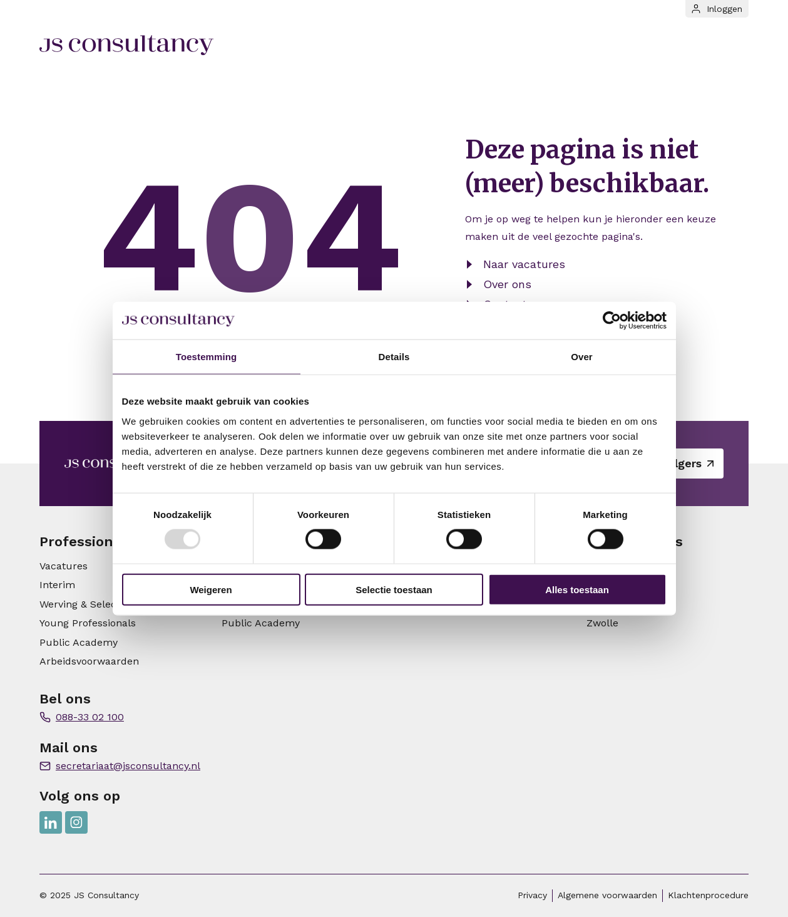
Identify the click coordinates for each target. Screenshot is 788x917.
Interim (57, 585)
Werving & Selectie (83, 604)
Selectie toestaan (394, 589)
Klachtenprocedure (708, 895)
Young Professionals (87, 623)
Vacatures (63, 566)
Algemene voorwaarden (607, 895)
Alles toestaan (577, 589)
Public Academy (78, 642)
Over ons (507, 284)
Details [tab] (394, 356)
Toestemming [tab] (206, 356)
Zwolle (602, 623)
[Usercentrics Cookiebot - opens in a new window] (612, 320)
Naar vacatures (524, 264)
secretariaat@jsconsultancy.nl (128, 766)
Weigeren (211, 589)
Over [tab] (582, 356)
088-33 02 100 (90, 717)
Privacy (532, 895)
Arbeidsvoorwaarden (89, 661)
